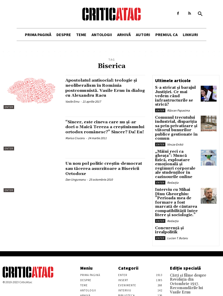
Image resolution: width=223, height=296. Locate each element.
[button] (200, 14)
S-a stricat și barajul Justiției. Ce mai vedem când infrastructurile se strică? (174, 93)
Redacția (172, 155)
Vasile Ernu (72, 101)
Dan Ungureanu (75, 179)
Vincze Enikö (175, 129)
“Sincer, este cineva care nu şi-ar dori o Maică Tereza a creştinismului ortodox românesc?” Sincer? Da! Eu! (102, 129)
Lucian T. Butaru (177, 197)
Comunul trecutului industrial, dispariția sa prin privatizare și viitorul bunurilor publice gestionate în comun (176, 117)
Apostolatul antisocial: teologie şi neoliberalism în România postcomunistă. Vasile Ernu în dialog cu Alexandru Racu (104, 87)
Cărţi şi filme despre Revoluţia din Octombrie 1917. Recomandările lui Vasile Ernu (188, 245)
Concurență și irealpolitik (175, 192)
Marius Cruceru (75, 143)
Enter (9, 107)
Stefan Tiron (178, 287)
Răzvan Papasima (178, 103)
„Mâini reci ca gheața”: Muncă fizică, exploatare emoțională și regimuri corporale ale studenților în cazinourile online (175, 143)
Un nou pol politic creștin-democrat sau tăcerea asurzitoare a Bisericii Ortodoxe (105, 168)
